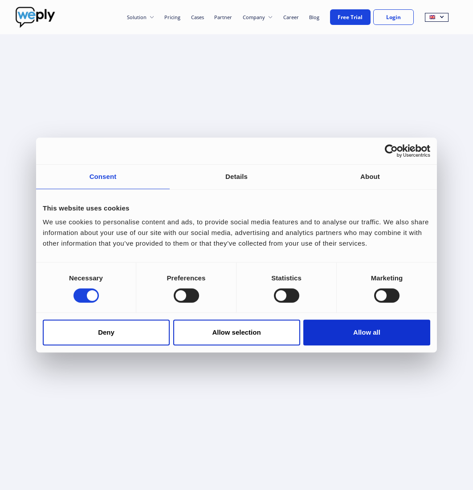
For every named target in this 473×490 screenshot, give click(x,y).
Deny (106, 332)
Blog (314, 17)
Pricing (172, 17)
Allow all (366, 332)
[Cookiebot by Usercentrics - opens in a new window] (391, 151)
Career (291, 17)
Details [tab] (236, 176)
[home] (35, 17)
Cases (197, 17)
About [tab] (370, 176)
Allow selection (236, 332)
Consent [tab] (103, 176)
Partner (223, 17)
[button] (140, 17)
